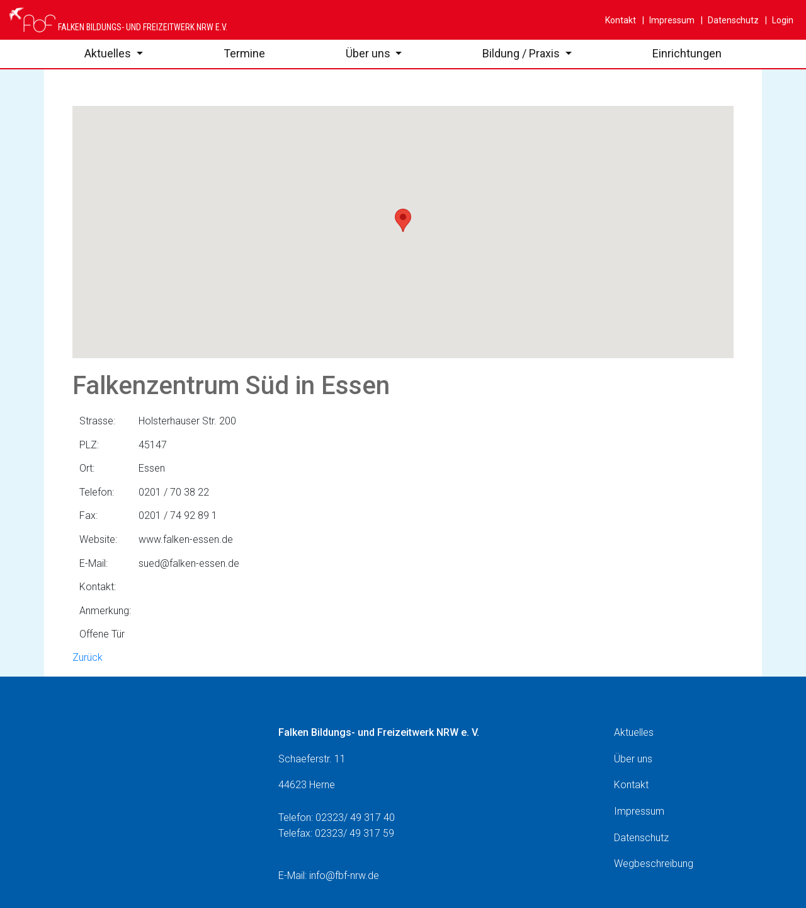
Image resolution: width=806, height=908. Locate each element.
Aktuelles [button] (108, 53)
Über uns (633, 759)
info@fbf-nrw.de (344, 876)
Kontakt (620, 20)
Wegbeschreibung (653, 864)
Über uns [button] (369, 53)
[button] (403, 220)
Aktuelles (634, 732)
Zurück (87, 657)
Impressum (671, 20)
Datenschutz (732, 20)
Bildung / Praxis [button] (522, 53)
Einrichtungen (687, 53)
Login (781, 20)
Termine (244, 53)
